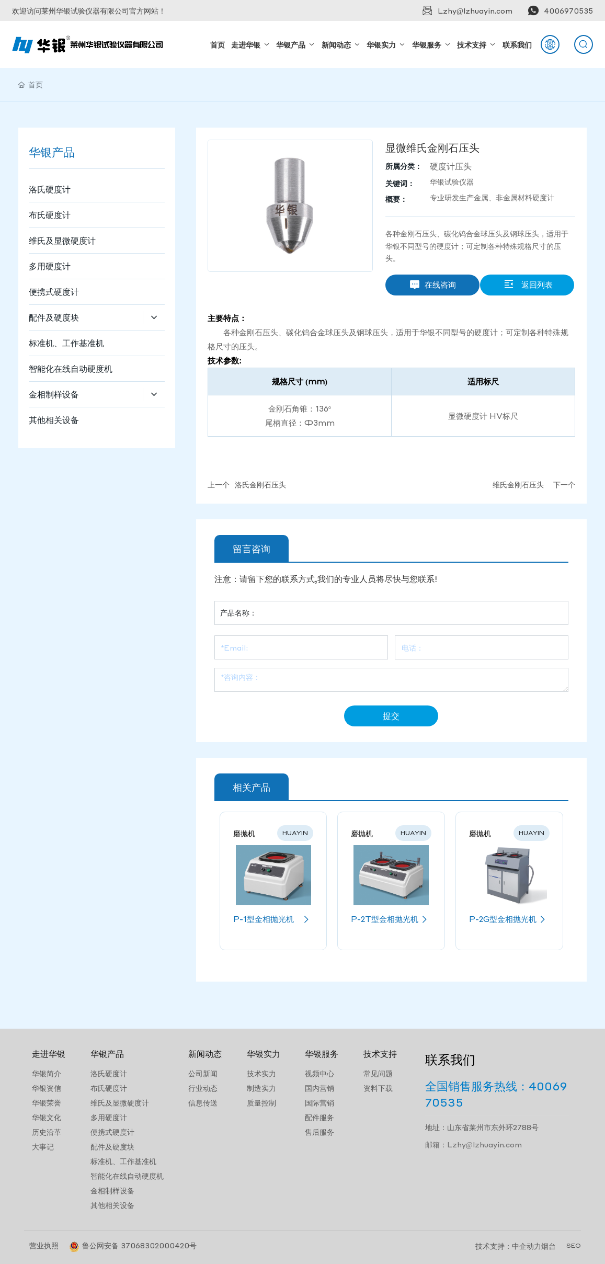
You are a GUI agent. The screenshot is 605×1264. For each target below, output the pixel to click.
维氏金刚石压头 (518, 484)
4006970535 (568, 10)
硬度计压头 (451, 166)
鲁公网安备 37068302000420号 (139, 1245)
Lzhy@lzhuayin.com (475, 10)
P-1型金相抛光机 (273, 919)
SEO (573, 1245)
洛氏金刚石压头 (260, 484)
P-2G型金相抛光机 (509, 919)
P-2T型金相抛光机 (391, 919)
